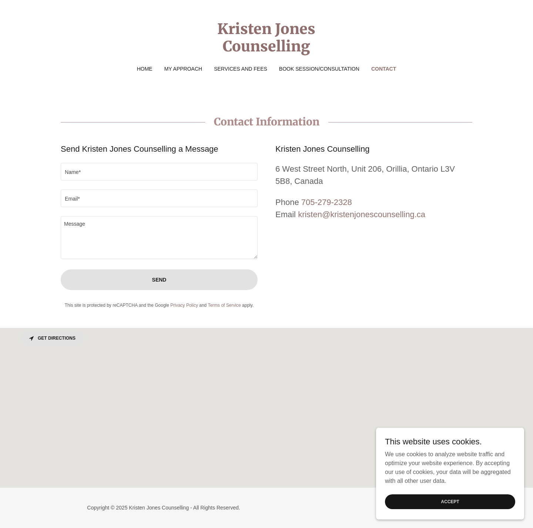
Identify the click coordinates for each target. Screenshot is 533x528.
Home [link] (144, 69)
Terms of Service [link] (224, 305)
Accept (450, 501)
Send (159, 280)
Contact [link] (383, 69)
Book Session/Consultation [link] (319, 69)
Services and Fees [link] (240, 69)
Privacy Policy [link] (184, 305)
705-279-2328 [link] (326, 202)
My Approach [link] (183, 69)
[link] (266, 49)
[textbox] (159, 172)
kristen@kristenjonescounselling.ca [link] (361, 214)
